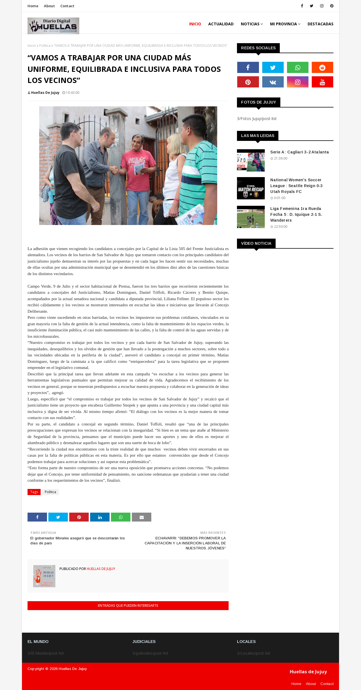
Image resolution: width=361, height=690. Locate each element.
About (49, 5)
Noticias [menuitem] (250, 23)
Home (33, 5)
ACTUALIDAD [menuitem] (221, 23)
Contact (67, 5)
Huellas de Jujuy (45, 92)
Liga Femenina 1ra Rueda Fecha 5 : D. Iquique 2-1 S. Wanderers (296, 214)
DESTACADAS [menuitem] (320, 23)
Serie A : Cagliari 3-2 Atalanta (299, 152)
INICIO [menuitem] (195, 23)
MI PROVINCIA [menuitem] (283, 23)
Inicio (32, 45)
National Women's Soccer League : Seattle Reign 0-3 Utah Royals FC (296, 186)
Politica (45, 45)
